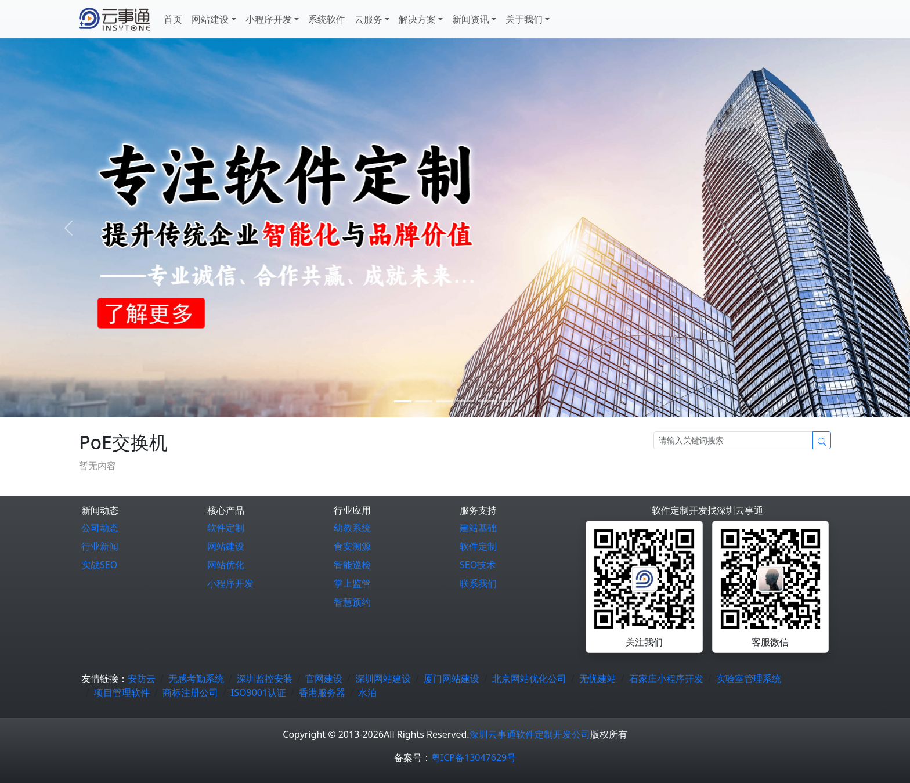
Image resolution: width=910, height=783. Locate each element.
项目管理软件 (122, 692)
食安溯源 (352, 546)
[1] (423, 401)
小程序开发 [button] (268, 19)
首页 (173, 19)
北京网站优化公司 (529, 678)
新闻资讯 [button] (470, 19)
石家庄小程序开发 (666, 678)
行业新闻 (99, 546)
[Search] (733, 440)
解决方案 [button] (417, 19)
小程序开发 (230, 583)
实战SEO (99, 564)
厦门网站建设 (451, 678)
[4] (486, 401)
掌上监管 (352, 583)
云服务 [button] (368, 19)
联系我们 (478, 583)
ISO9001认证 (258, 692)
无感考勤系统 (196, 678)
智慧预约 (352, 602)
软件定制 (225, 527)
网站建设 (225, 546)
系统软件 (326, 19)
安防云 (142, 678)
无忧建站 (597, 678)
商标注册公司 (190, 692)
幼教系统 (352, 527)
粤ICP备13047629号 (473, 757)
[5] (507, 401)
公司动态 (99, 527)
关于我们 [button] (524, 19)
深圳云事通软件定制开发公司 (530, 734)
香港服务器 (322, 692)
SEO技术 (478, 564)
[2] (444, 401)
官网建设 (323, 678)
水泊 (367, 692)
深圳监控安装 (264, 678)
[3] (465, 401)
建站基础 (478, 527)
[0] (402, 401)
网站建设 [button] (210, 19)
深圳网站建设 (383, 678)
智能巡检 (352, 564)
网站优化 (225, 564)
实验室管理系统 (748, 678)
